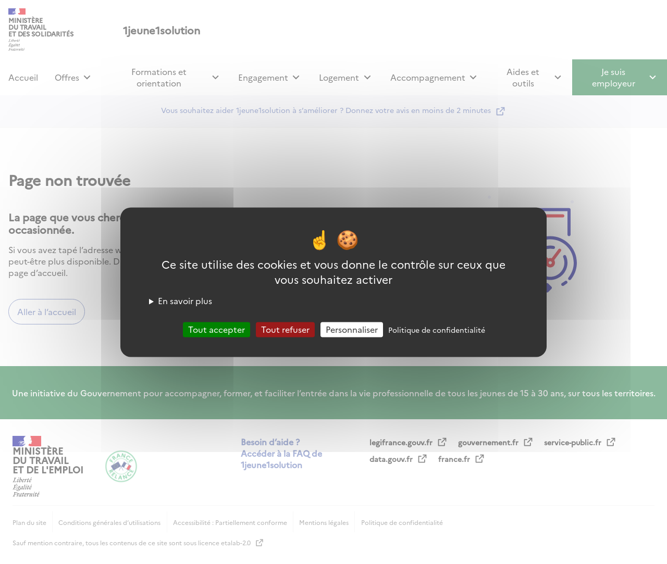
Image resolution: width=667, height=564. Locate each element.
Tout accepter (216, 329)
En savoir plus (185, 300)
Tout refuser (285, 329)
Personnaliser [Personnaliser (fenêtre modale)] (352, 329)
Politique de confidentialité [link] (436, 329)
